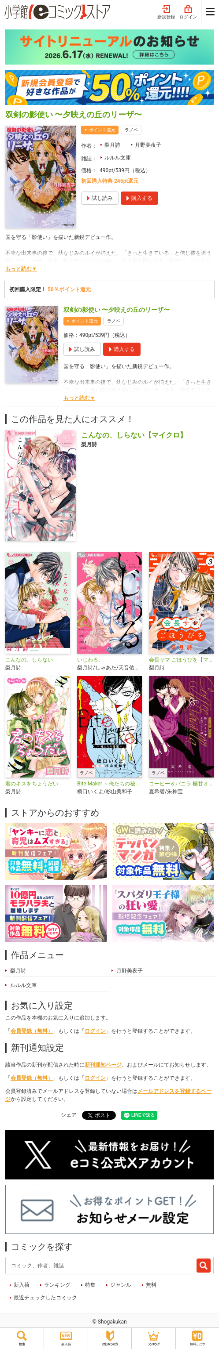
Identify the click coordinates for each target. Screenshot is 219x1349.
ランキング (57, 1285)
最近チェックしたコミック (45, 1298)
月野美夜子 (148, 145)
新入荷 (22, 1285)
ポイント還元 (102, 129)
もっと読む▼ (21, 269)
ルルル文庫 (117, 158)
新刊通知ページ (103, 1065)
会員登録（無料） (32, 1031)
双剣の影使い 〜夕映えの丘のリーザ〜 (116, 309)
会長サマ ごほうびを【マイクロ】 (181, 660)
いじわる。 (90, 660)
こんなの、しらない (29, 660)
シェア (69, 1115)
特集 (90, 1285)
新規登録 (166, 12)
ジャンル (120, 1285)
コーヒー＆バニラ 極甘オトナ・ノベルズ (181, 784)
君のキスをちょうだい (31, 784)
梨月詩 (112, 145)
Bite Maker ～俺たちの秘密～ (109, 784)
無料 (151, 1285)
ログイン (188, 12)
